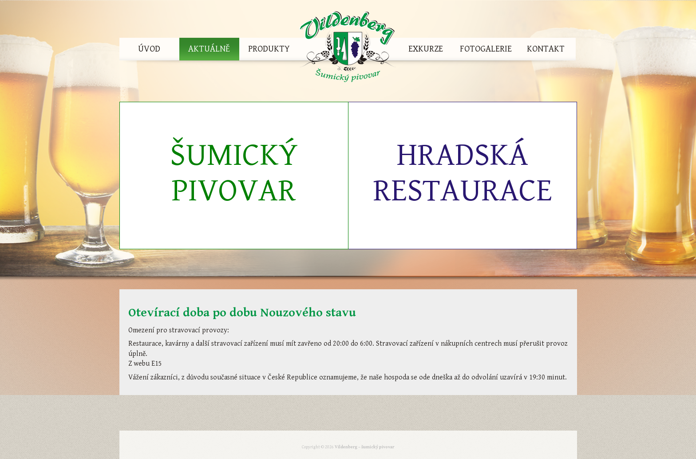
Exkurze (425, 49)
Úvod (149, 49)
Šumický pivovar (234, 173)
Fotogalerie (486, 49)
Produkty (269, 49)
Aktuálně (209, 49)
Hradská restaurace (462, 173)
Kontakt (546, 49)
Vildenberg (348, 49)
